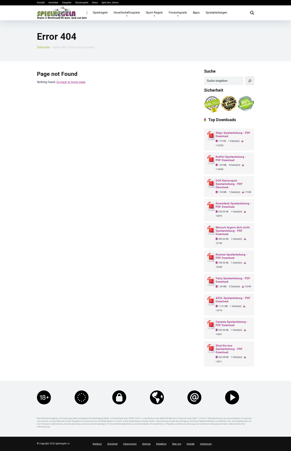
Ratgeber (66, 2)
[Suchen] (250, 81)
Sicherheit (112, 444)
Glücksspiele (81, 2)
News (95, 2)
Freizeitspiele (178, 12)
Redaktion (161, 444)
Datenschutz (130, 444)
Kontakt (41, 2)
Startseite (43, 47)
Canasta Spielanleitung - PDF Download (232, 323)
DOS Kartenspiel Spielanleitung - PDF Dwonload (229, 184)
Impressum (206, 444)
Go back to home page (70, 82)
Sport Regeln (154, 12)
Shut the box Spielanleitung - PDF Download (229, 349)
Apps (196, 12)
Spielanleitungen (216, 12)
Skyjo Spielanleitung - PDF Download (233, 134)
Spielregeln (100, 12)
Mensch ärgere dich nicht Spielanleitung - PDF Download (233, 231)
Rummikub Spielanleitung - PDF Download (233, 205)
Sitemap (146, 444)
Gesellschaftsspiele (127, 12)
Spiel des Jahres (110, 2)
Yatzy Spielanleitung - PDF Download (233, 280)
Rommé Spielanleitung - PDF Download (231, 256)
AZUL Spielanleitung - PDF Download (233, 299)
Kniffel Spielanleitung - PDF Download (231, 158)
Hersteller (53, 2)
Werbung (97, 444)
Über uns (176, 444)
